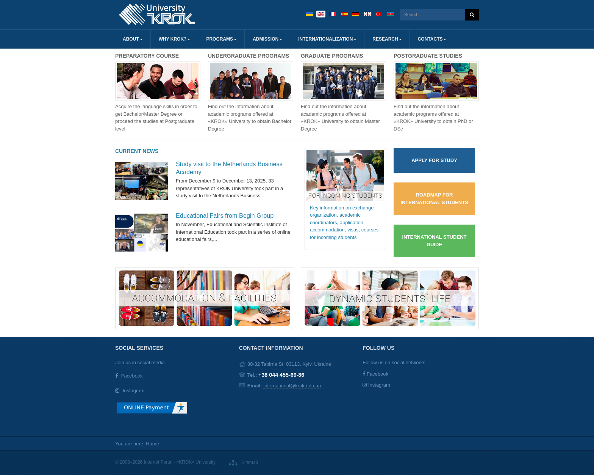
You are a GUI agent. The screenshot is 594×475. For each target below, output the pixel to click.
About (133, 39)
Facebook (132, 376)
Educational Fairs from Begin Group (225, 215)
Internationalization (327, 39)
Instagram (134, 390)
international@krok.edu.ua (292, 385)
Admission (267, 39)
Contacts (432, 39)
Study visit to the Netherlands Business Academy (229, 167)
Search (472, 14)
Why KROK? (175, 39)
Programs (221, 39)
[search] (432, 14)
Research (387, 39)
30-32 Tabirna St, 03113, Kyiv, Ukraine (289, 364)
